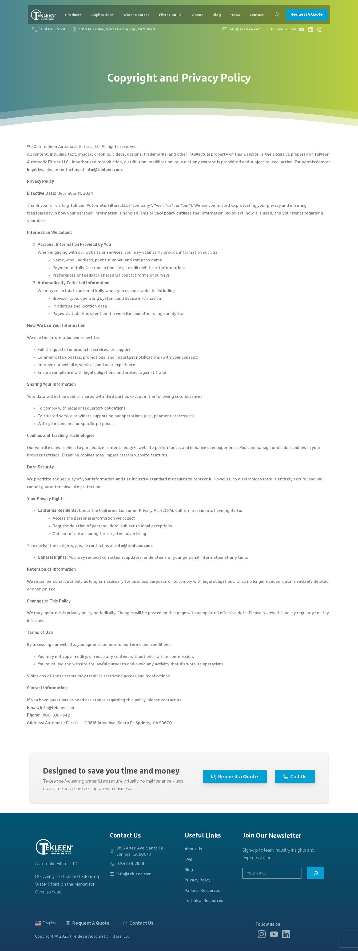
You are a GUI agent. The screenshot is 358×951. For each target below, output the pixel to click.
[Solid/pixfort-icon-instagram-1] (262, 936)
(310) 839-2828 (48, 29)
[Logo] (54, 847)
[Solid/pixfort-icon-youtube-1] (274, 938)
